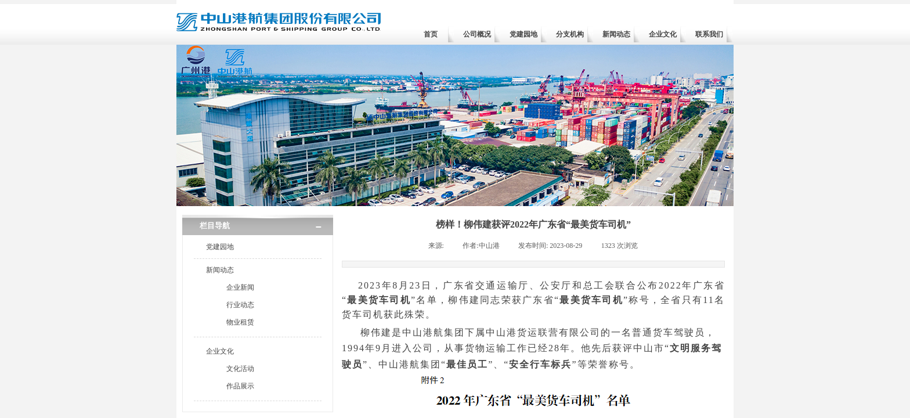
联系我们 (709, 34)
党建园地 (523, 34)
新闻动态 (616, 34)
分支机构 (570, 34)
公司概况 (477, 34)
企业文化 (663, 34)
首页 (431, 34)
